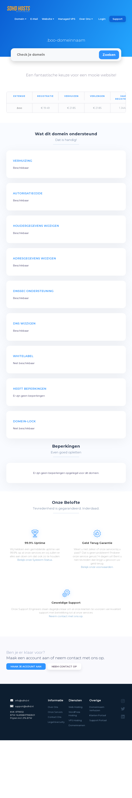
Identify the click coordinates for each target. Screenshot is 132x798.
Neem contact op (64, 666)
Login (102, 18)
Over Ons (86, 18)
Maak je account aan (26, 666)
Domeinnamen (77, 725)
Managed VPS (66, 18)
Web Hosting (75, 707)
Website (48, 18)
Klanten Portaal (97, 715)
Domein (20, 18)
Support (118, 18)
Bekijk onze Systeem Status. (34, 559)
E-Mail (34, 18)
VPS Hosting (75, 720)
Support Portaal (98, 720)
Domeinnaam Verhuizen (96, 709)
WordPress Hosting (74, 714)
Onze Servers (55, 712)
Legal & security (56, 722)
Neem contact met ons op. (66, 616)
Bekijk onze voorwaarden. (97, 567)
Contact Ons (54, 717)
